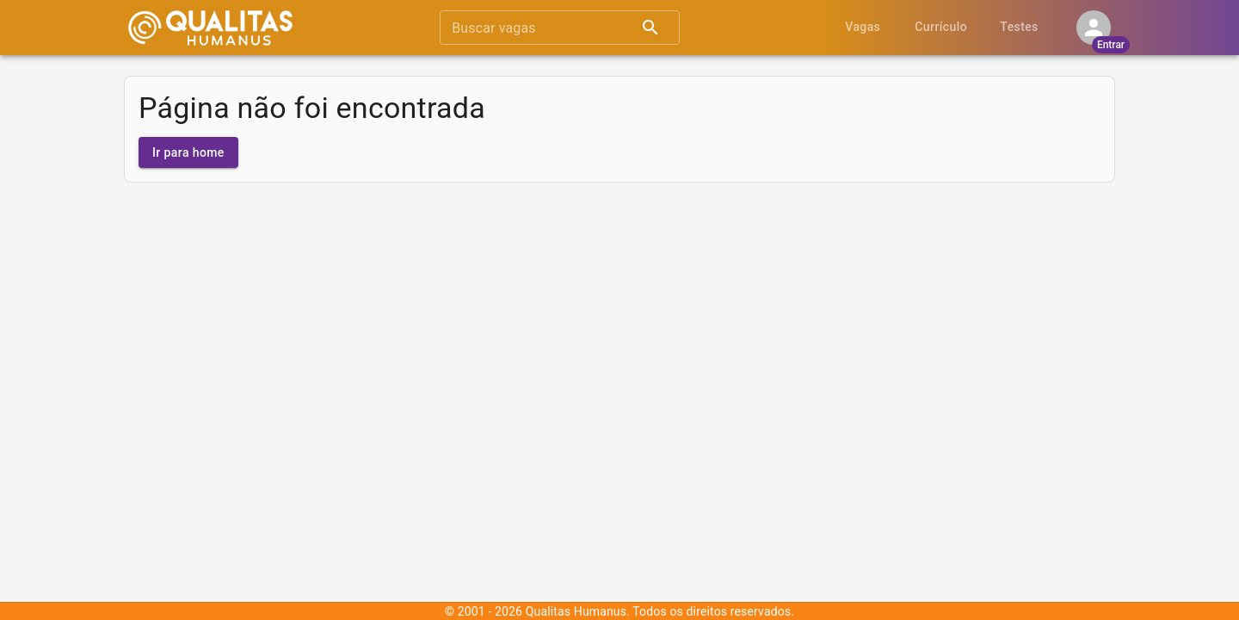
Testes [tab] (1019, 27)
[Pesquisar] (650, 27)
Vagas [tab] (862, 27)
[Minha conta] (1093, 27)
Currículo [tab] (941, 27)
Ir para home (188, 153)
